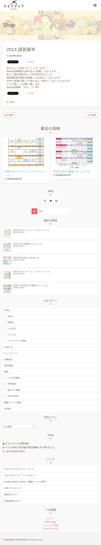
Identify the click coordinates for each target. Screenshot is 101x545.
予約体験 (11, 384)
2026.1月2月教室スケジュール (27, 244)
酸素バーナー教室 (12, 402)
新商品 (10, 322)
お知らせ (8, 347)
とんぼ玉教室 (13, 378)
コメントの (50, 525)
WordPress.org (50, 528)
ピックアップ (10, 353)
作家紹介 (8, 359)
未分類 (7, 408)
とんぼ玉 (11, 328)
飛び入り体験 (13, 390)
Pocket (31, 62)
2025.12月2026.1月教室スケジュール (31, 285)
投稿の (50, 522)
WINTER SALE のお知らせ (26, 258)
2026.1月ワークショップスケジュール (31, 271)
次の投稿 (92, 115)
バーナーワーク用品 (16, 341)
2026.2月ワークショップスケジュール (31, 230)
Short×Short (13, 396)
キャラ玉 (11, 334)
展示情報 (8, 365)
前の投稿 (9, 115)
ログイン (50, 518)
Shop (12, 102)
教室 (6, 371)
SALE (10, 316)
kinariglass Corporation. (16, 539)
